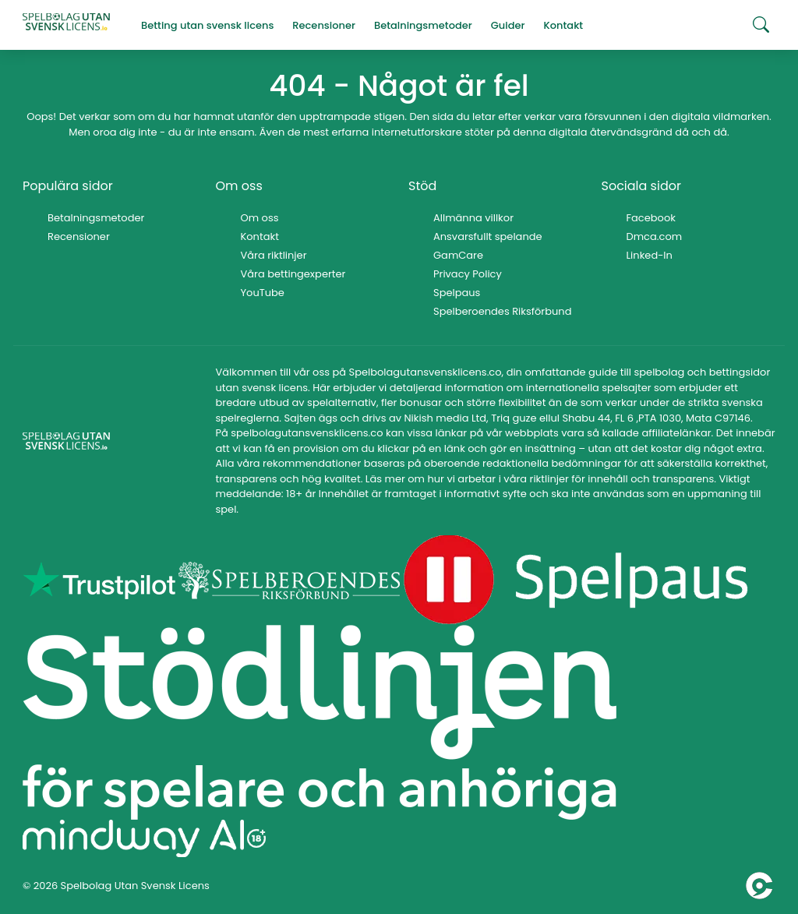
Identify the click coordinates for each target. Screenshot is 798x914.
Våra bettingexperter (293, 273)
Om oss (260, 217)
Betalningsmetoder (96, 217)
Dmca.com (655, 236)
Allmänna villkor (473, 217)
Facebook (651, 217)
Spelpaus (456, 292)
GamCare (458, 255)
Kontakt (260, 236)
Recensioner (79, 236)
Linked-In (650, 255)
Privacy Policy (467, 273)
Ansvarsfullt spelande (487, 236)
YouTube (262, 292)
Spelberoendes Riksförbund (502, 311)
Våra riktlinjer (274, 255)
